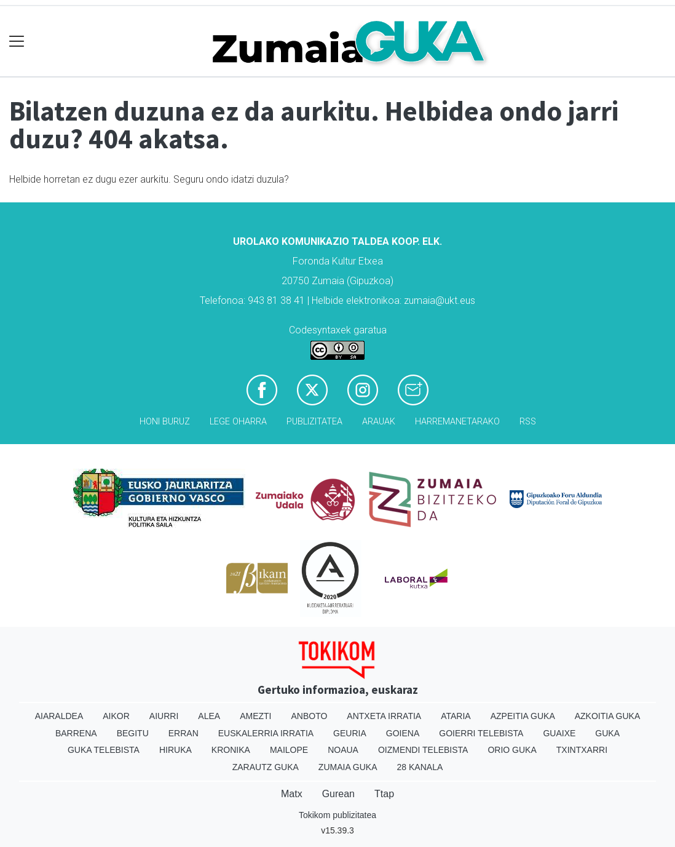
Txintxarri (581, 750)
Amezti (255, 716)
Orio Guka (512, 750)
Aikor (116, 716)
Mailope (289, 750)
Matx (291, 794)
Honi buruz (165, 421)
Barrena (76, 733)
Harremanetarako (457, 421)
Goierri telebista (481, 733)
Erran (183, 733)
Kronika (230, 750)
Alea (209, 716)
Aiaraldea (59, 716)
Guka (607, 733)
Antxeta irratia (384, 716)
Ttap (384, 794)
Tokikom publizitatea (337, 815)
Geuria (349, 733)
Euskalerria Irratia (266, 733)
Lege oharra (238, 421)
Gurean (338, 794)
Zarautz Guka (265, 767)
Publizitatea (314, 421)
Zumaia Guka (347, 767)
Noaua (343, 750)
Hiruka (175, 750)
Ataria (456, 716)
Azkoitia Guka (608, 716)
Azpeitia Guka (523, 716)
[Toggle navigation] (17, 41)
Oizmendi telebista (423, 750)
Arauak (378, 421)
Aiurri (163, 716)
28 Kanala (420, 767)
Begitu (133, 733)
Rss (527, 421)
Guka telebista (104, 750)
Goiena (402, 733)
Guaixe (559, 733)
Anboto (309, 716)
